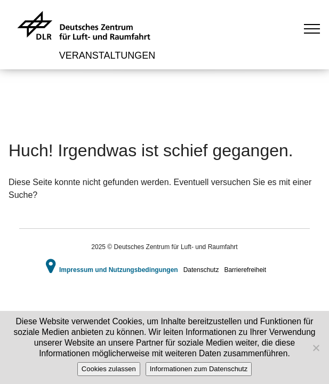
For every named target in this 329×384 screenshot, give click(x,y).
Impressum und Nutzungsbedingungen (118, 270)
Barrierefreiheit (245, 270)
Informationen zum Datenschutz (199, 369)
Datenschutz (201, 270)
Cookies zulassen (109, 369)
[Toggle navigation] (312, 28)
